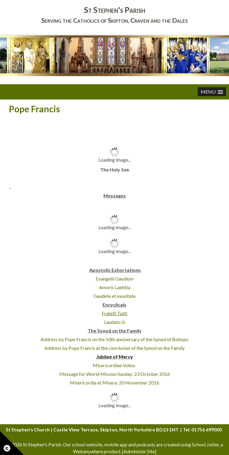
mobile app (115, 444)
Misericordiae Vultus (114, 365)
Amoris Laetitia (114, 287)
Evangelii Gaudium (115, 278)
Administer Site (139, 451)
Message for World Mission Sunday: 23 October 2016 (114, 374)
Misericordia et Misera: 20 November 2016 (114, 382)
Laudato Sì (114, 322)
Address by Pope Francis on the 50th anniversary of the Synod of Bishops (114, 339)
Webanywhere (88, 451)
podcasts (146, 444)
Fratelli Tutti (114, 313)
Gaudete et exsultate (114, 296)
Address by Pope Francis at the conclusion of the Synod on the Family (114, 348)
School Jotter (205, 444)
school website (87, 444)
